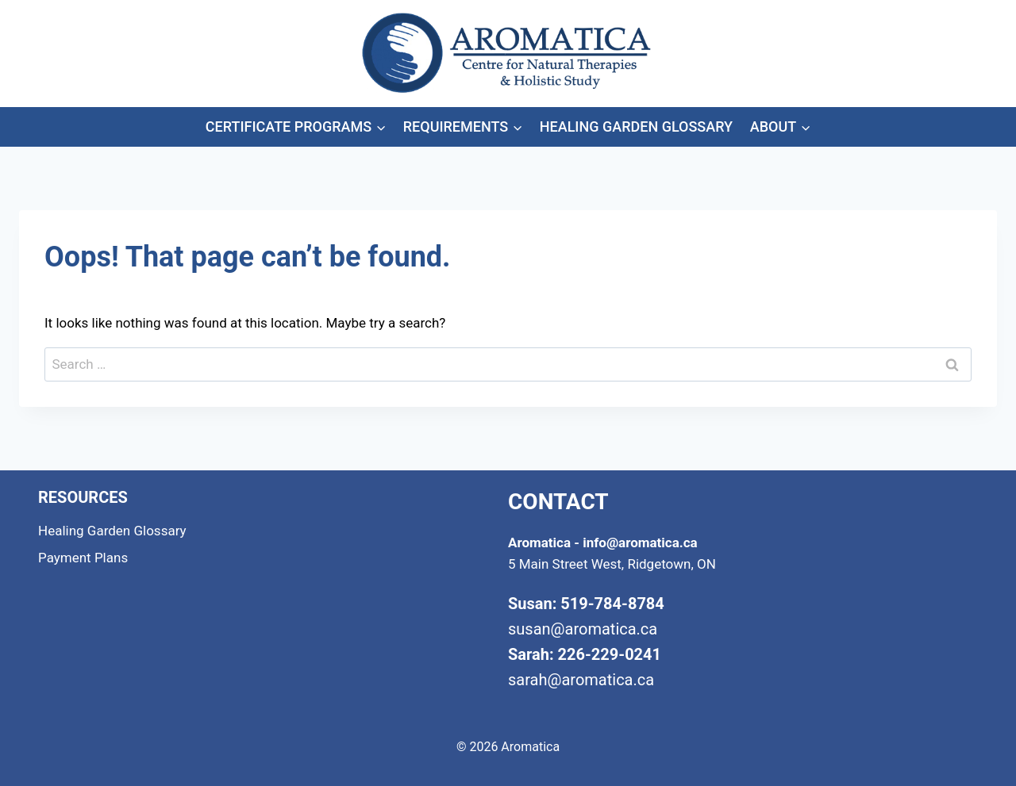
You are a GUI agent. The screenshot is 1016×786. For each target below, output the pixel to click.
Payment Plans (83, 558)
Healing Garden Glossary (636, 126)
